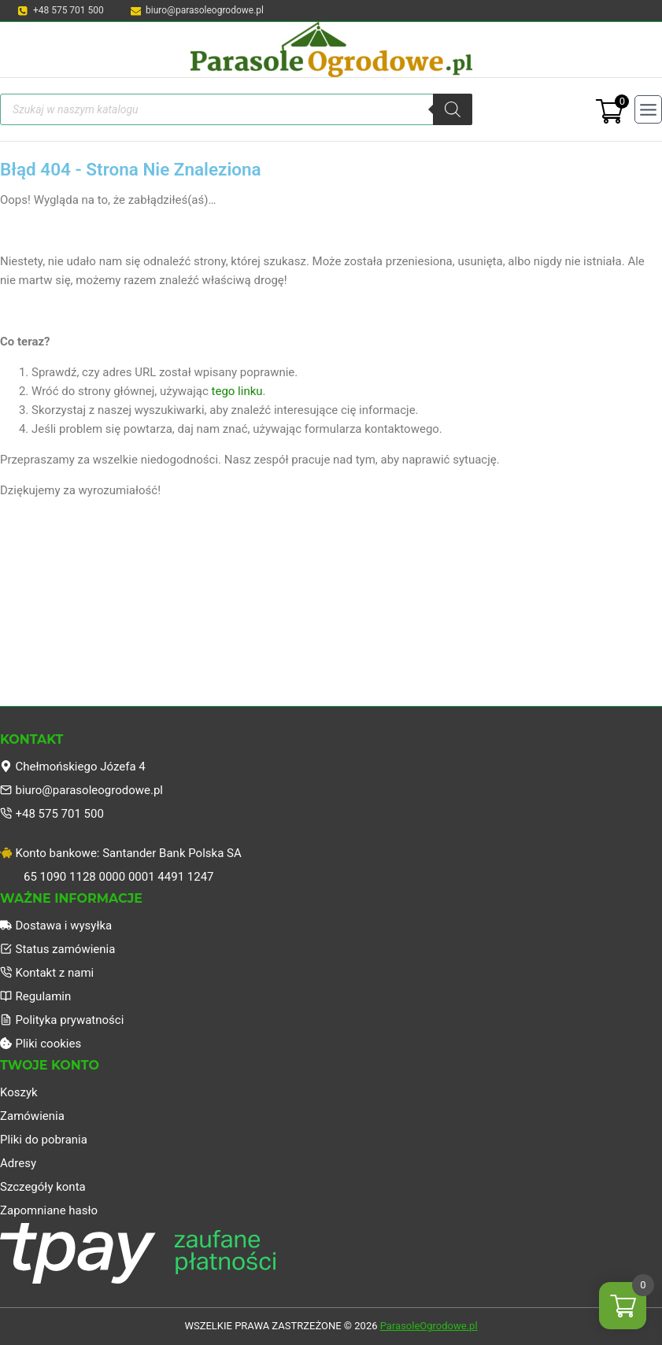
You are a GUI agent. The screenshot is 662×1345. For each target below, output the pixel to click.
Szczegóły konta (43, 1187)
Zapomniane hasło (49, 1210)
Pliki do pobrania (43, 1140)
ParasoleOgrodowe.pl (429, 1326)
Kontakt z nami (47, 973)
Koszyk (19, 1092)
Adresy (18, 1163)
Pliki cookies (40, 1043)
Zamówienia (32, 1116)
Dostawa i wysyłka (56, 925)
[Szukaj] (452, 109)
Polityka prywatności (62, 1020)
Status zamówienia (57, 949)
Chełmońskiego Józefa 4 (73, 766)
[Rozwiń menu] (648, 109)
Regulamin (35, 996)
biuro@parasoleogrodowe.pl (81, 790)
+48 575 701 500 (52, 814)
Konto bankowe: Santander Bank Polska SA (121, 853)
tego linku (237, 391)
